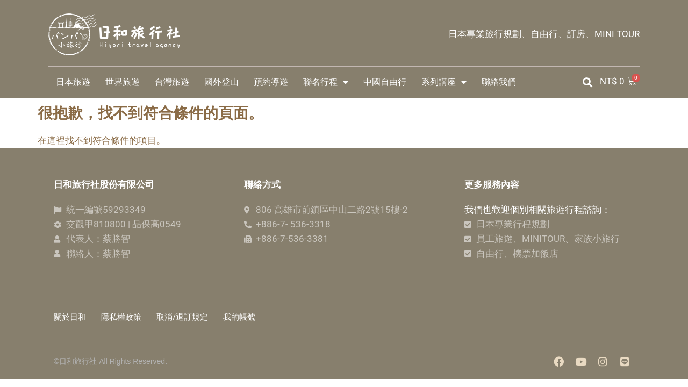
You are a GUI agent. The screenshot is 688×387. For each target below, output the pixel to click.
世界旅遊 (122, 82)
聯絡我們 (499, 82)
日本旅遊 (73, 82)
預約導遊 (271, 82)
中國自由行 (384, 82)
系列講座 (444, 82)
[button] (587, 82)
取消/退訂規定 (184, 318)
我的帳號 (242, 318)
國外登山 (221, 82)
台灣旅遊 (172, 82)
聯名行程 (325, 82)
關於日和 (70, 318)
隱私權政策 (122, 318)
